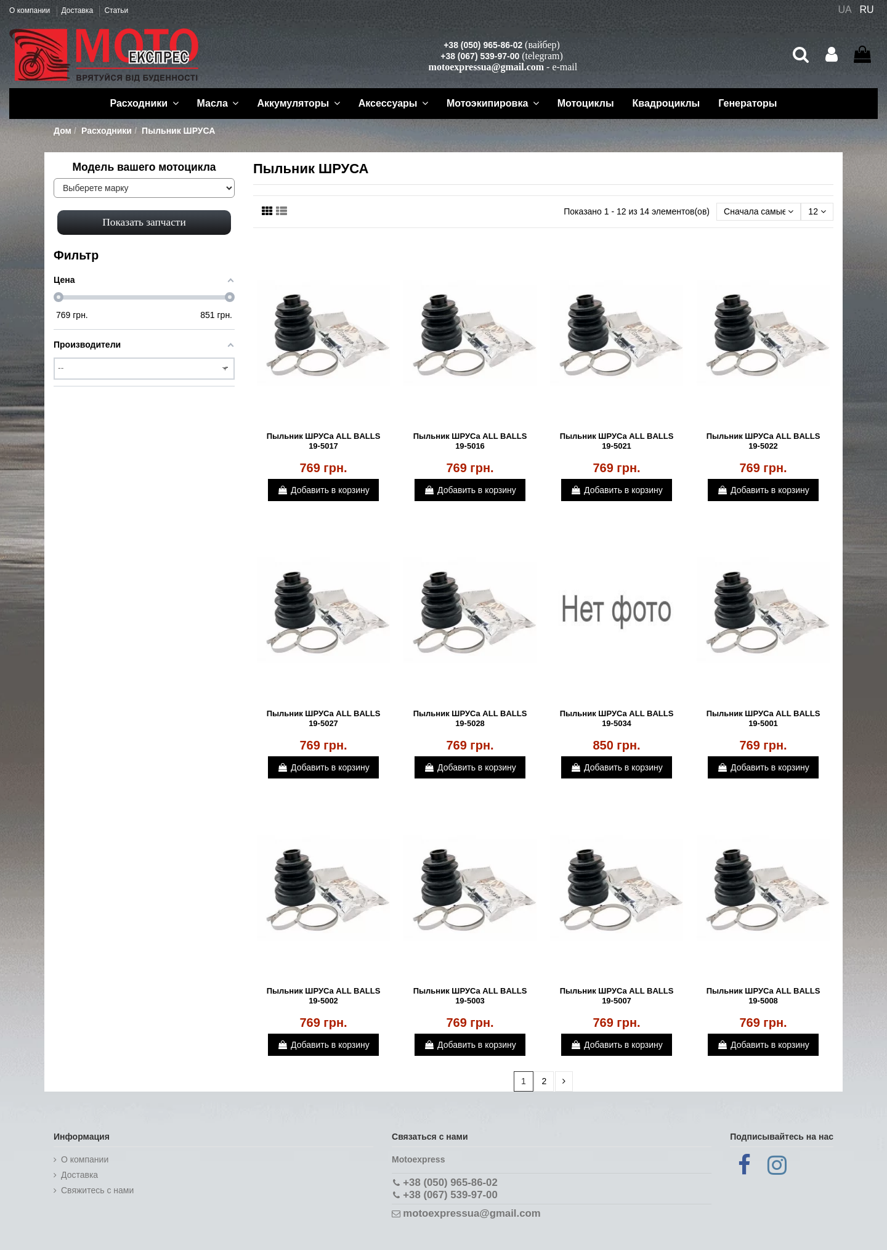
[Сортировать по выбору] (758, 212)
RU (867, 9)
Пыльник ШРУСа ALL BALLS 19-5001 (763, 718)
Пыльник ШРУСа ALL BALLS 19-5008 (763, 995)
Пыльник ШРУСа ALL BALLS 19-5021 (617, 441)
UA (844, 9)
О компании (30, 10)
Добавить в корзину (323, 490)
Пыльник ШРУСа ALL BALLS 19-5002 (324, 995)
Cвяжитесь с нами (97, 1190)
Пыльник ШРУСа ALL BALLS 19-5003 (470, 995)
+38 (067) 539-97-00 (479, 56)
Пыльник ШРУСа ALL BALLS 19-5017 (324, 441)
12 (816, 211)
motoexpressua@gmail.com (486, 67)
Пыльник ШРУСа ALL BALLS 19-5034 (617, 718)
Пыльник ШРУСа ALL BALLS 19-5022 (763, 441)
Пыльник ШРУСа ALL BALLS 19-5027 (324, 718)
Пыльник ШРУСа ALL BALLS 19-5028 (470, 718)
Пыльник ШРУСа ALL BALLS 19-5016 (470, 441)
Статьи (116, 10)
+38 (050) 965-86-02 (483, 45)
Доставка (78, 10)
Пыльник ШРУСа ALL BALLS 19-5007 (617, 995)
